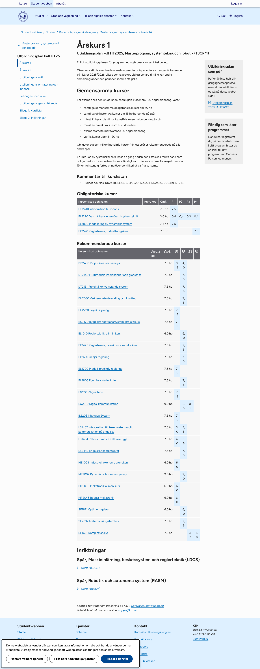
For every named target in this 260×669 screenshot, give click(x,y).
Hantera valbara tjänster (27, 659)
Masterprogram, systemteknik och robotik (41, 45)
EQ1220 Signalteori (90, 392)
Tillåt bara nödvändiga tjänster (74, 659)
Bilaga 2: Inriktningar (33, 117)
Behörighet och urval (33, 96)
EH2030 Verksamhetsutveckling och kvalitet (107, 298)
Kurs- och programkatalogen (77, 32)
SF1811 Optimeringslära (93, 509)
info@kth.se (200, 638)
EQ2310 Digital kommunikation (98, 404)
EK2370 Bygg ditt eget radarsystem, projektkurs (109, 321)
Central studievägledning (147, 605)
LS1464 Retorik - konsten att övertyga (102, 439)
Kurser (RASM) (90, 589)
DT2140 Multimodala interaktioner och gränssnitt (109, 275)
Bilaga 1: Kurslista (31, 110)
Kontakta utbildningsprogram (153, 632)
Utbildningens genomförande (38, 103)
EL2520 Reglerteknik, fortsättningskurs (103, 231)
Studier (50, 32)
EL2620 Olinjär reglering (93, 357)
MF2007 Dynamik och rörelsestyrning (102, 474)
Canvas (80, 639)
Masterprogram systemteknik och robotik (126, 32)
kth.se (23, 3)
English (238, 16)
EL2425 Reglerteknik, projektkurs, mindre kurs (107, 345)
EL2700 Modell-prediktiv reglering (100, 368)
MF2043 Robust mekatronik (96, 497)
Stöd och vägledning (30, 639)
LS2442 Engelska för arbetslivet (98, 450)
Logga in (236, 3)
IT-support (141, 646)
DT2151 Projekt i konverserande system (103, 286)
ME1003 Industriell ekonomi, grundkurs (103, 462)
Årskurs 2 (25, 70)
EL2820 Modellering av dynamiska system (105, 224)
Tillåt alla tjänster (116, 659)
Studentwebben (41, 3)
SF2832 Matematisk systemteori (99, 521)
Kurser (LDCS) (90, 568)
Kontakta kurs (143, 639)
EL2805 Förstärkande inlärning (97, 380)
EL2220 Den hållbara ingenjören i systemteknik (108, 216)
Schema (81, 632)
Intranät (61, 3)
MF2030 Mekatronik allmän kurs (99, 486)
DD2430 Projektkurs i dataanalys (99, 263)
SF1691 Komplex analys (93, 533)
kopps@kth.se (127, 610)
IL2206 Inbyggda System (94, 415)
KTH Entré (141, 653)
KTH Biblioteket (144, 661)
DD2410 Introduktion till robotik (98, 209)
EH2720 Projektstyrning (93, 310)
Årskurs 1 (25, 63)
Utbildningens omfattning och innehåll (39, 87)
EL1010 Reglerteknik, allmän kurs (99, 333)
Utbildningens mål (31, 77)
